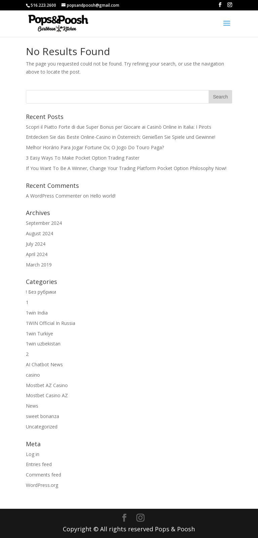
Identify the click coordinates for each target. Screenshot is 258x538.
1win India (37, 312)
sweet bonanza (42, 416)
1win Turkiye (39, 333)
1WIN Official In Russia (50, 323)
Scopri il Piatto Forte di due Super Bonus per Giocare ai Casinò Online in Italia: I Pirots (118, 127)
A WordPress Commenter (54, 196)
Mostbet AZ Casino (47, 385)
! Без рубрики (41, 292)
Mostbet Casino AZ (47, 395)
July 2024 (35, 244)
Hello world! (103, 196)
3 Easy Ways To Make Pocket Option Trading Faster (82, 158)
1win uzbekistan (43, 343)
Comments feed (43, 474)
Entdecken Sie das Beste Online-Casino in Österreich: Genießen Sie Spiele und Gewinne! (120, 137)
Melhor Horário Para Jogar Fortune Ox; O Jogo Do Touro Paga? (95, 147)
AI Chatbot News (44, 364)
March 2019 (39, 264)
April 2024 (36, 254)
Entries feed (39, 464)
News (32, 406)
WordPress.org (42, 485)
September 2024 (44, 223)
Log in (32, 454)
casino (33, 375)
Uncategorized (41, 426)
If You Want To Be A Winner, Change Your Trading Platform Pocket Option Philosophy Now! (126, 168)
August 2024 (39, 233)
